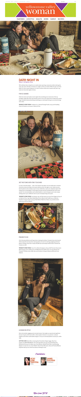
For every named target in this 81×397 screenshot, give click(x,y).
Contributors (22, 1)
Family (53, 19)
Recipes (61, 19)
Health (39, 19)
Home (46, 19)
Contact (28, 1)
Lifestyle (30, 19)
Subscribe (8, 1)
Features (21, 19)
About (12, 1)
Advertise (16, 1)
